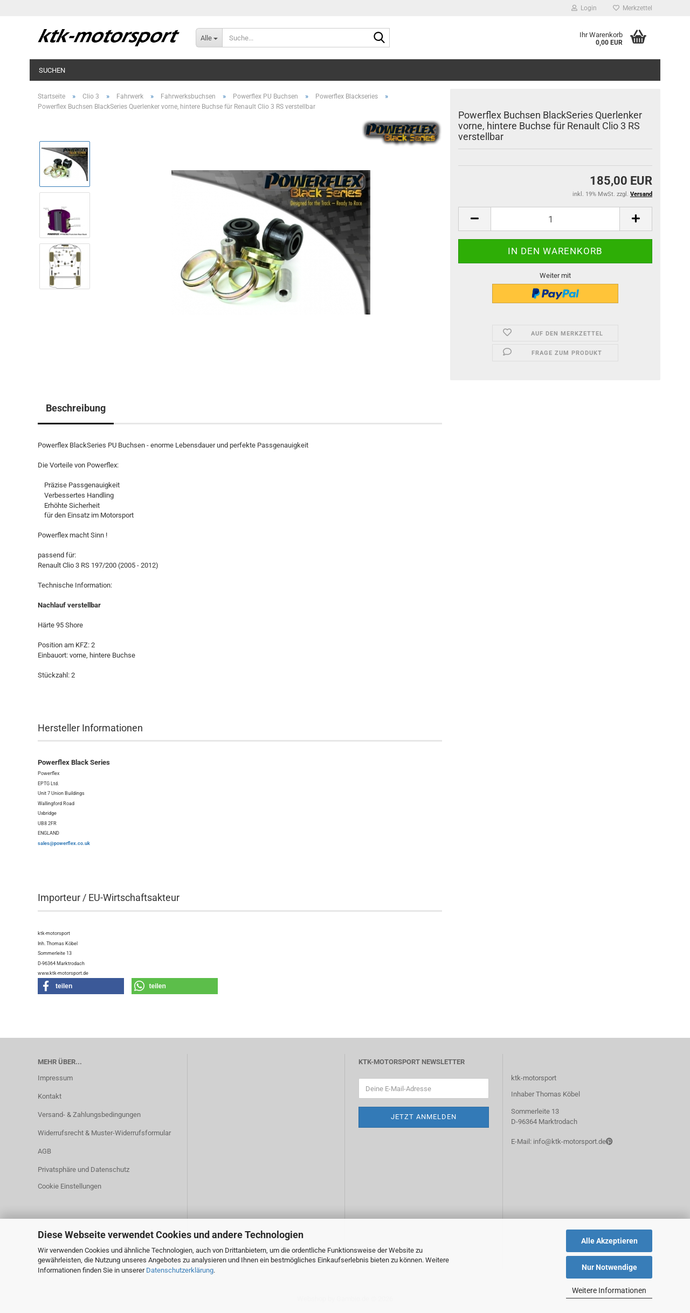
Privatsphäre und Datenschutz (83, 1169)
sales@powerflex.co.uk (64, 843)
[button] (474, 219)
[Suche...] (209, 37)
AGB (44, 1151)
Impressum (55, 1078)
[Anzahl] (555, 219)
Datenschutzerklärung (179, 1270)
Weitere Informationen (609, 1290)
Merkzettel (632, 8)
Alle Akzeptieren (609, 1241)
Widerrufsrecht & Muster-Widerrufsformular (104, 1133)
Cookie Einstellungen (69, 1186)
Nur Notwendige (609, 1267)
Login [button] (584, 8)
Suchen (52, 70)
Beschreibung (76, 408)
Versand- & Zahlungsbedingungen (89, 1115)
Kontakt (49, 1096)
